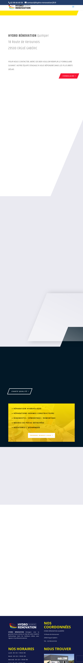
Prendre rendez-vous (40, 435)
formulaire (68, 76)
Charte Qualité (19, 391)
